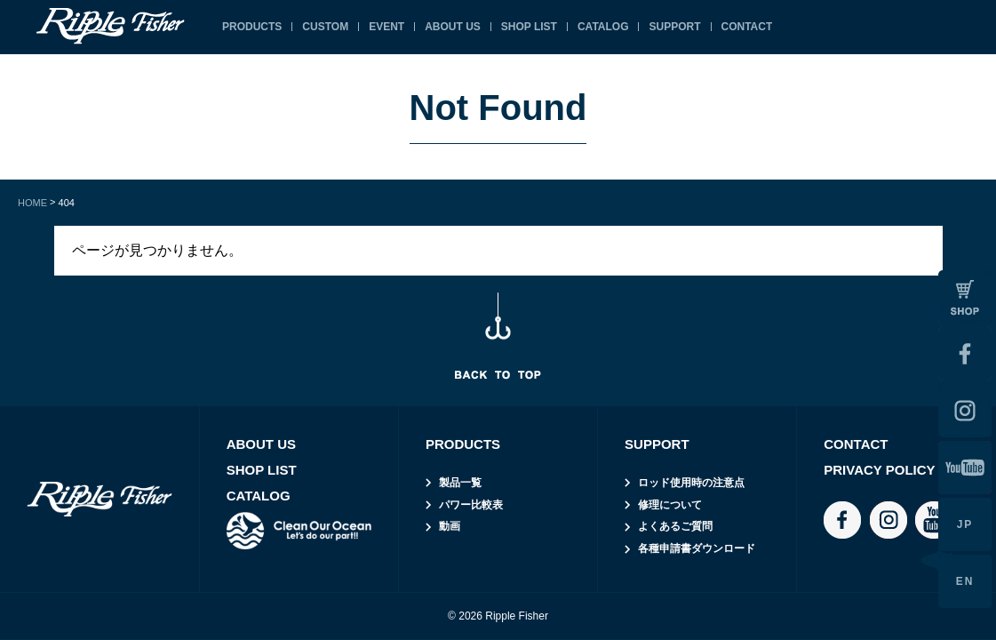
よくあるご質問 (675, 526)
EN (965, 581)
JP (965, 524)
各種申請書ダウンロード (696, 548)
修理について (670, 505)
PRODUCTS (252, 26)
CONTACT (747, 26)
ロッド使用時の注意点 (691, 482)
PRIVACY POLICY (879, 469)
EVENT (386, 26)
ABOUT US (453, 26)
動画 (449, 526)
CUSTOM (325, 26)
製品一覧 (460, 482)
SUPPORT (674, 26)
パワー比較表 (471, 505)
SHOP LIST (529, 26)
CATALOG (603, 26)
